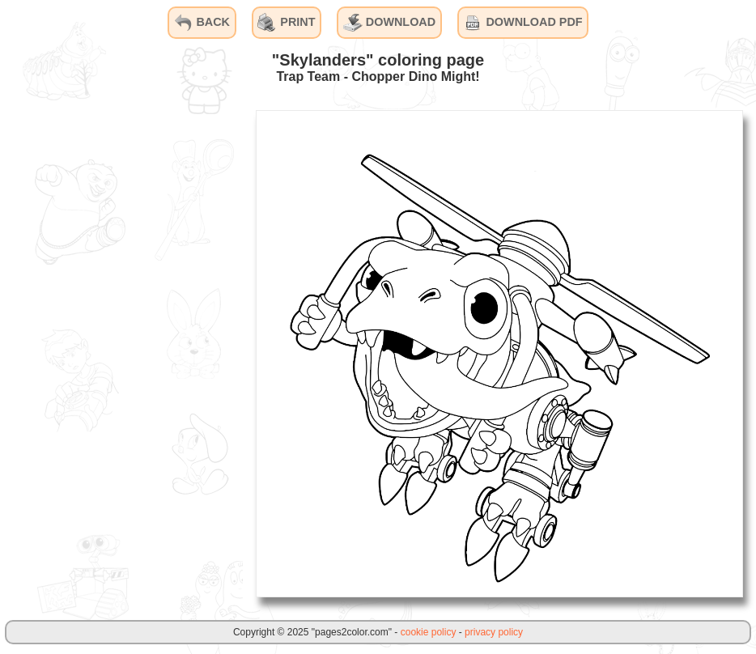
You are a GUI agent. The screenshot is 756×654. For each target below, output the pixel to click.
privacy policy (494, 632)
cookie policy (429, 632)
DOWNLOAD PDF (522, 22)
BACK (201, 22)
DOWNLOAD (389, 22)
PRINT (286, 22)
